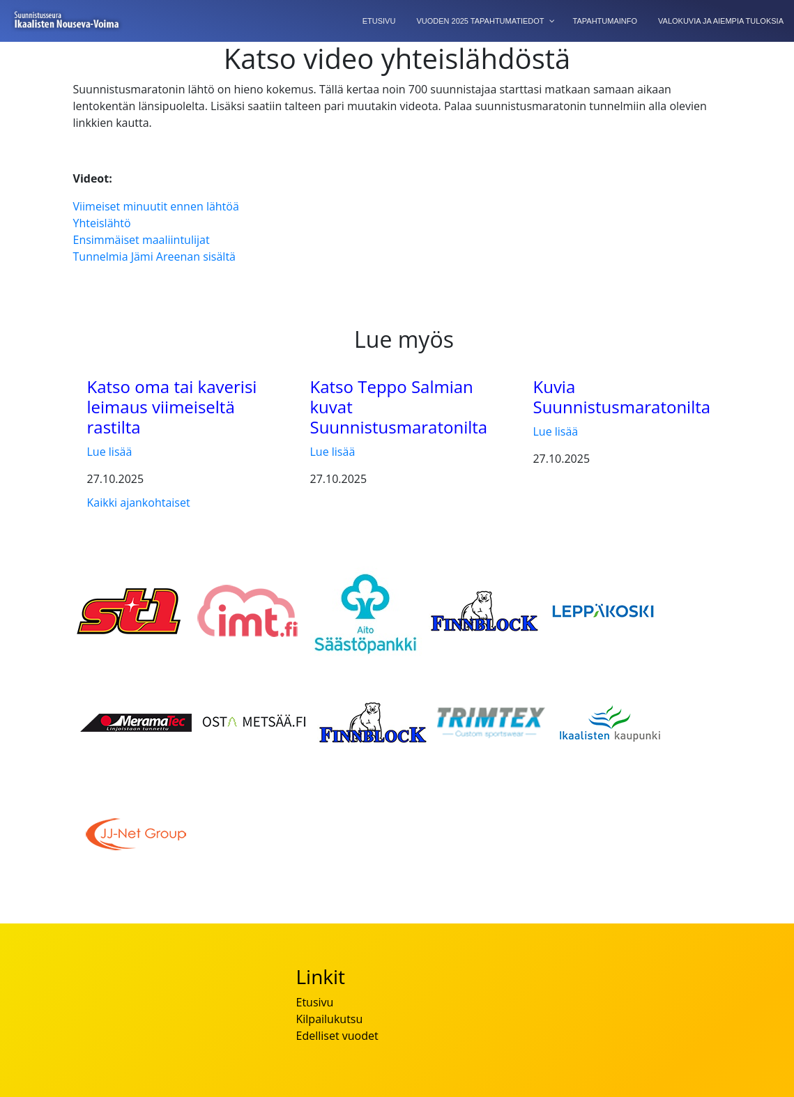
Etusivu (314, 1002)
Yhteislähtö (102, 223)
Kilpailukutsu (329, 1019)
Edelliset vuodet (337, 1035)
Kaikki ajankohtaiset (138, 502)
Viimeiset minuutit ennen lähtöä (156, 206)
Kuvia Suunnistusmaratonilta (621, 396)
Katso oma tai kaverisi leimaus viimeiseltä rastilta (172, 406)
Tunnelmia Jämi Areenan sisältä (154, 256)
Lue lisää (109, 451)
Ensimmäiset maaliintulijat (141, 239)
